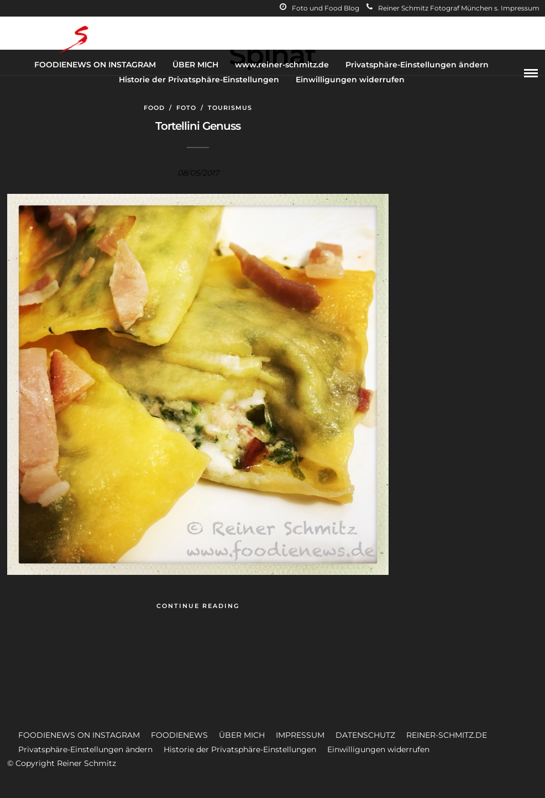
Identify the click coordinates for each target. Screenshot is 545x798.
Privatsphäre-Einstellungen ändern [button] (85, 749)
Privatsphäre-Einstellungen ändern (417, 65)
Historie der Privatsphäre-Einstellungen (199, 79)
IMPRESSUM (300, 735)
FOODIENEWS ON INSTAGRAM (95, 65)
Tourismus (230, 108)
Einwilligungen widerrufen (350, 79)
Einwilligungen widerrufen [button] (378, 749)
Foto (186, 108)
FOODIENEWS (179, 735)
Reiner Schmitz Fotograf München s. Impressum (452, 8)
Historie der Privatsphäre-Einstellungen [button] (240, 749)
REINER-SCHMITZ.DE (446, 735)
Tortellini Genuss (197, 126)
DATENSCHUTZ (365, 735)
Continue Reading (197, 606)
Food (154, 108)
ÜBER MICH (195, 65)
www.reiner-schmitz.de (282, 65)
